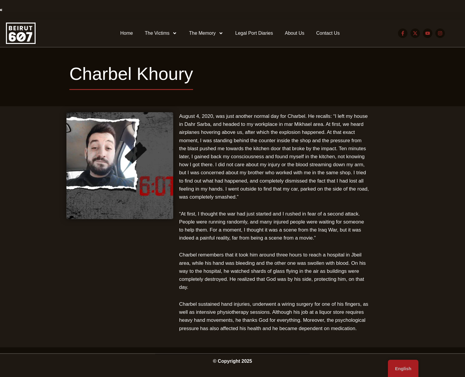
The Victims (161, 33)
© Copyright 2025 (232, 361)
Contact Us (328, 33)
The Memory (206, 33)
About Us (294, 33)
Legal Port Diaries (254, 33)
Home (126, 33)
